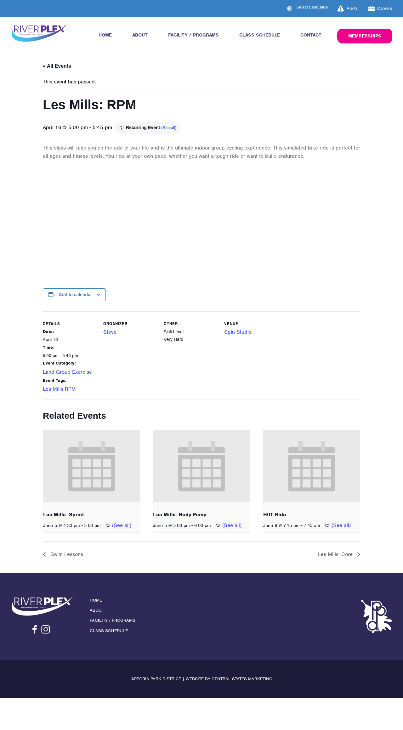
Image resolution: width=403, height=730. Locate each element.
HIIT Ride (274, 514)
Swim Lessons (66, 554)
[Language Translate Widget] (315, 7)
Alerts (348, 8)
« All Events (57, 66)
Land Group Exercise (67, 372)
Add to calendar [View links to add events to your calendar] (75, 294)
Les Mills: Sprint (63, 514)
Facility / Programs (193, 35)
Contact (310, 35)
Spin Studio (238, 332)
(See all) (168, 127)
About (140, 35)
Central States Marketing (242, 679)
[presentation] (91, 466)
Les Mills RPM (59, 389)
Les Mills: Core (336, 554)
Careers (380, 8)
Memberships (364, 36)
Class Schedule (259, 35)
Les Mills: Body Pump (180, 514)
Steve (109, 332)
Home (105, 35)
